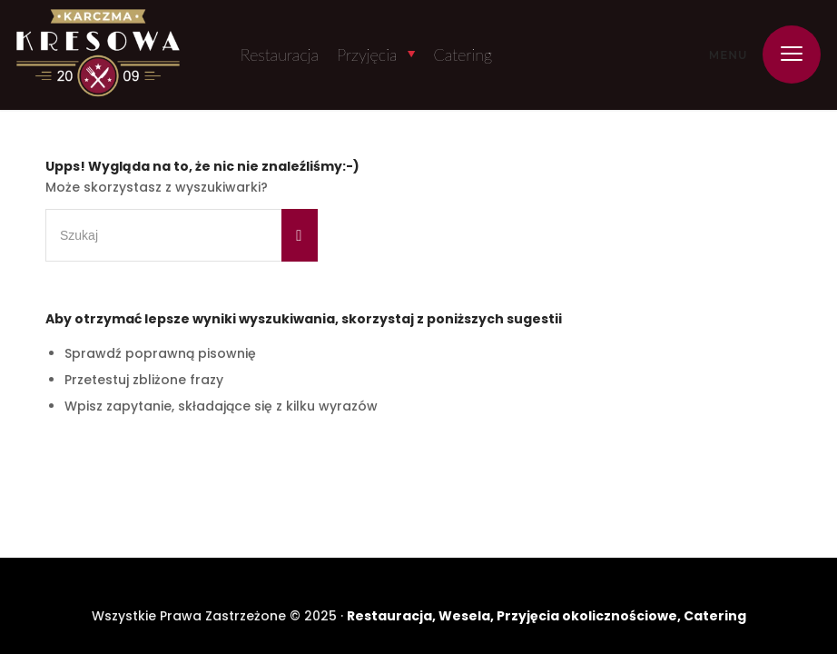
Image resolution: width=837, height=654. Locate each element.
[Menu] (782, 54)
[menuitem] (782, 54)
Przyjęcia (367, 54)
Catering (462, 54)
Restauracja (280, 54)
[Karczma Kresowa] (98, 55)
